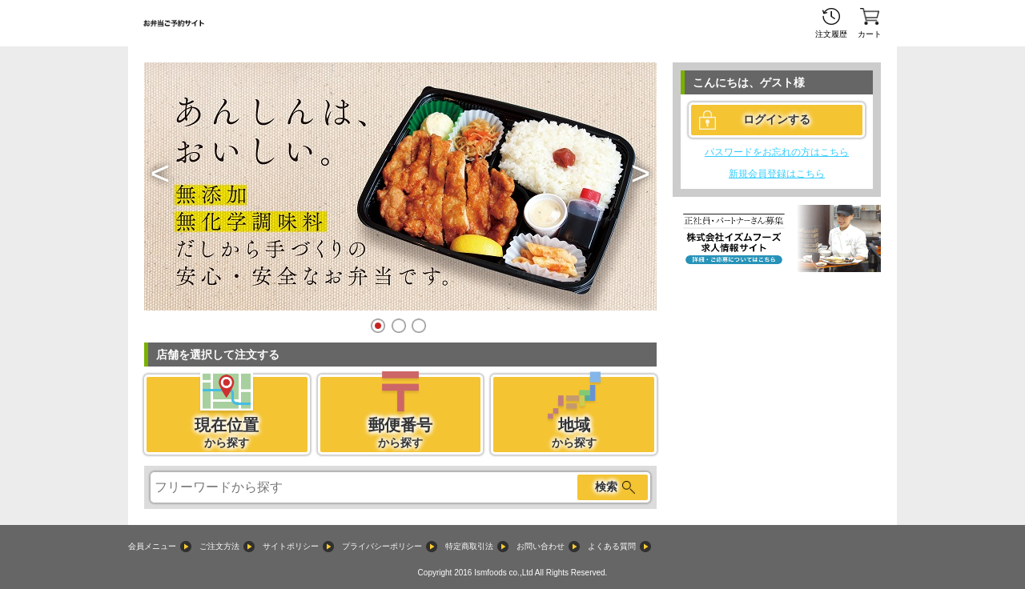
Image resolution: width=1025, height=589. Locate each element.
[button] (160, 173)
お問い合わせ (541, 546)
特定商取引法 (469, 546)
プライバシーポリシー (382, 546)
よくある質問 (612, 546)
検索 (606, 486)
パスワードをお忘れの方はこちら (777, 152)
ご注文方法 (219, 546)
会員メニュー (152, 546)
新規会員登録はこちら (777, 173)
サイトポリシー (291, 546)
